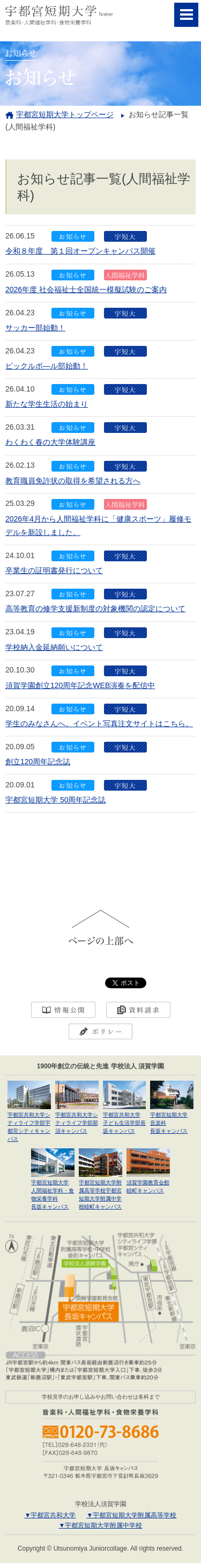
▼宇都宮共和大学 (50, 1515)
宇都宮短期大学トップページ (65, 114)
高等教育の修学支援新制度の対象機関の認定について (95, 608)
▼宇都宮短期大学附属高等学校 (132, 1515)
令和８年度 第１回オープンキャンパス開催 (80, 251)
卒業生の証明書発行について (54, 570)
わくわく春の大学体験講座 (50, 442)
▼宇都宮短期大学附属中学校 (101, 1525)
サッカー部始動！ (35, 327)
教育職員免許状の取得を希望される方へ (72, 480)
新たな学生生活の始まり (46, 404)
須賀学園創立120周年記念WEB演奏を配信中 (80, 685)
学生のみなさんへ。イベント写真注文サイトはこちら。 (99, 723)
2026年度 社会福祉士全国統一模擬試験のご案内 (86, 289)
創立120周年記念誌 (37, 761)
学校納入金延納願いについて (54, 647)
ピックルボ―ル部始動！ (46, 365)
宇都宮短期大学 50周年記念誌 (55, 799)
